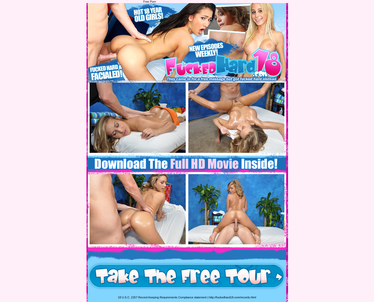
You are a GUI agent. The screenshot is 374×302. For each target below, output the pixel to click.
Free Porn (149, 1)
